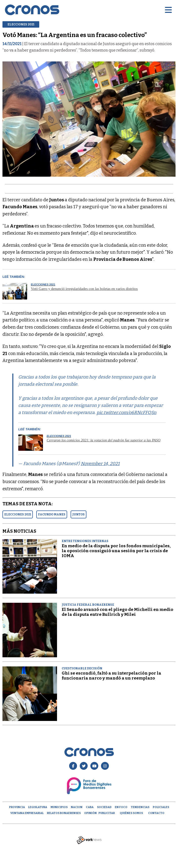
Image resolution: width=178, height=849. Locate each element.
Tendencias (140, 807)
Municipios (59, 807)
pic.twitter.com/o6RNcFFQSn (126, 412)
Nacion (76, 807)
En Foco (121, 807)
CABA (90, 807)
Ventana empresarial (27, 813)
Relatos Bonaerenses (64, 813)
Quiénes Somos (131, 813)
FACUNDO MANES (51, 514)
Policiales (161, 807)
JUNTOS (78, 514)
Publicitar (107, 813)
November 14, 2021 (100, 463)
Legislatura (37, 807)
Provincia (17, 807)
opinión (90, 813)
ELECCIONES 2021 (17, 514)
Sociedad (104, 807)
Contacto (156, 813)
